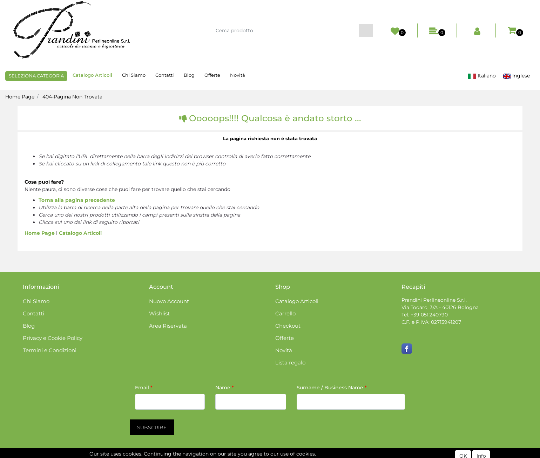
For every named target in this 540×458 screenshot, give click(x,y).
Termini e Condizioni (49, 350)
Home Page (19, 97)
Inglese (516, 76)
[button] (366, 30)
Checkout (288, 325)
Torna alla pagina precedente (77, 200)
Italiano (482, 76)
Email (144, 387)
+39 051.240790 (429, 315)
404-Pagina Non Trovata (72, 97)
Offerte (212, 75)
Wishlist (159, 313)
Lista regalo (290, 362)
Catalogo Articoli (92, 75)
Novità (237, 75)
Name (224, 387)
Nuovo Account (169, 301)
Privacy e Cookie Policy (52, 338)
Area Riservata (168, 325)
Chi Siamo (134, 75)
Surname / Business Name (332, 387)
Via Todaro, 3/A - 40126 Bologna (440, 307)
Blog (189, 75)
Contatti (164, 75)
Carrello (285, 313)
